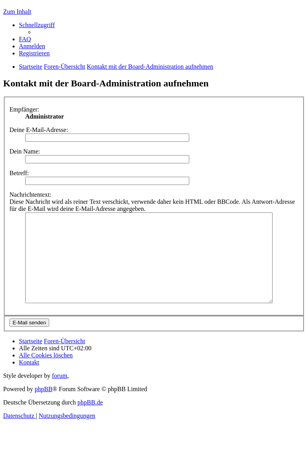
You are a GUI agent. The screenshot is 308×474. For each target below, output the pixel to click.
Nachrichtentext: (30, 194)
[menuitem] (25, 39)
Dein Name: (24, 151)
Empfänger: (24, 109)
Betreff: (19, 173)
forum (59, 393)
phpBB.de (90, 420)
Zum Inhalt (17, 11)
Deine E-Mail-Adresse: (38, 129)
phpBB (43, 406)
